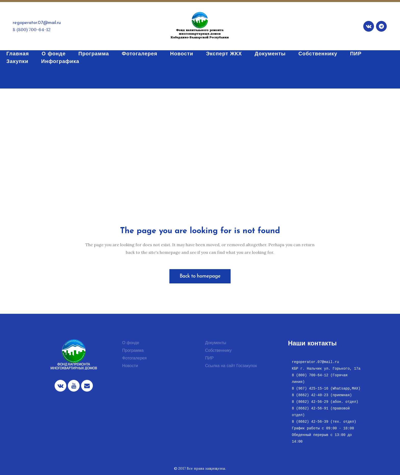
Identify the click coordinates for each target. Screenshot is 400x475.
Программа (133, 351)
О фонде (130, 343)
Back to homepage (200, 276)
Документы (215, 343)
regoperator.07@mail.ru (37, 22)
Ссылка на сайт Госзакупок (231, 366)
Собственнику (218, 351)
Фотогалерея (134, 358)
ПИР (209, 358)
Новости (130, 366)
